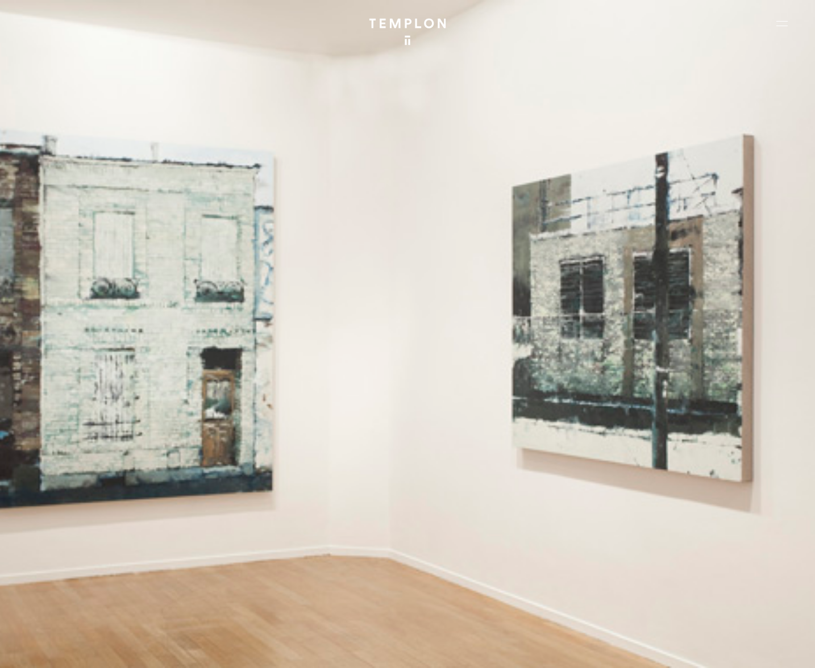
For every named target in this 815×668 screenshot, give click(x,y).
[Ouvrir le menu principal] (782, 23)
